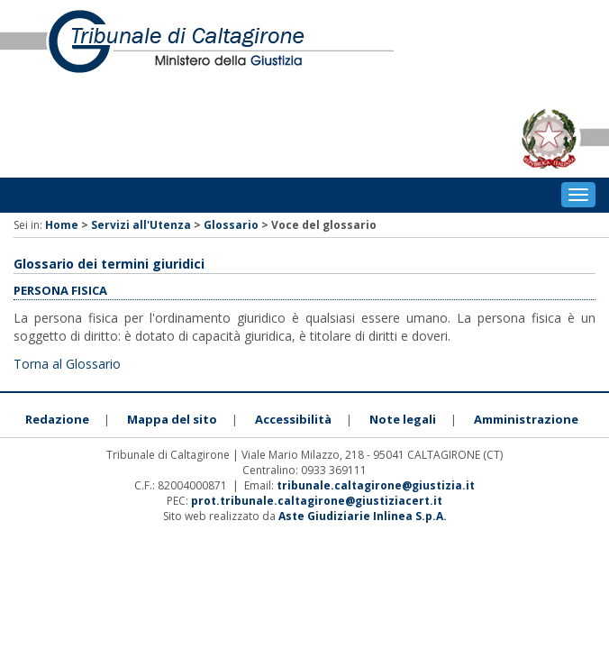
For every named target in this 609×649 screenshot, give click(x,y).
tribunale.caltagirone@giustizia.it (376, 485)
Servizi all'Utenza (141, 225)
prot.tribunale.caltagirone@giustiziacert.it (316, 500)
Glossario (231, 225)
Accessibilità (293, 419)
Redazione (57, 419)
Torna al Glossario (67, 363)
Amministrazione (526, 419)
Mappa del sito (172, 419)
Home (61, 225)
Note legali (402, 419)
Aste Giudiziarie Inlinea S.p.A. (362, 516)
